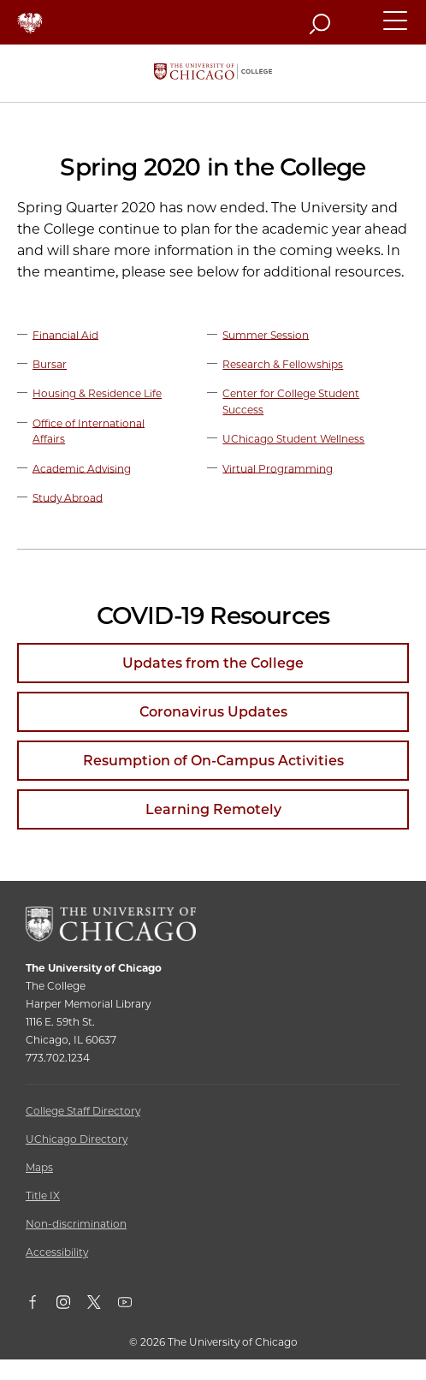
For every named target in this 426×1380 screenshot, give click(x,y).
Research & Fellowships (282, 364)
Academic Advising (82, 467)
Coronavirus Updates (213, 712)
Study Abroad (68, 497)
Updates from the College (213, 663)
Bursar (50, 364)
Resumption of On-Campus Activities (213, 760)
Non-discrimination (76, 1223)
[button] (396, 28)
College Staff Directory (83, 1110)
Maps (39, 1167)
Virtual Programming (277, 467)
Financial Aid (65, 334)
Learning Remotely (213, 809)
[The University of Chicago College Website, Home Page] (213, 73)
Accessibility (57, 1252)
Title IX (43, 1195)
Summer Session (265, 334)
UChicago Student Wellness (293, 438)
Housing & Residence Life (97, 393)
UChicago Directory (76, 1139)
